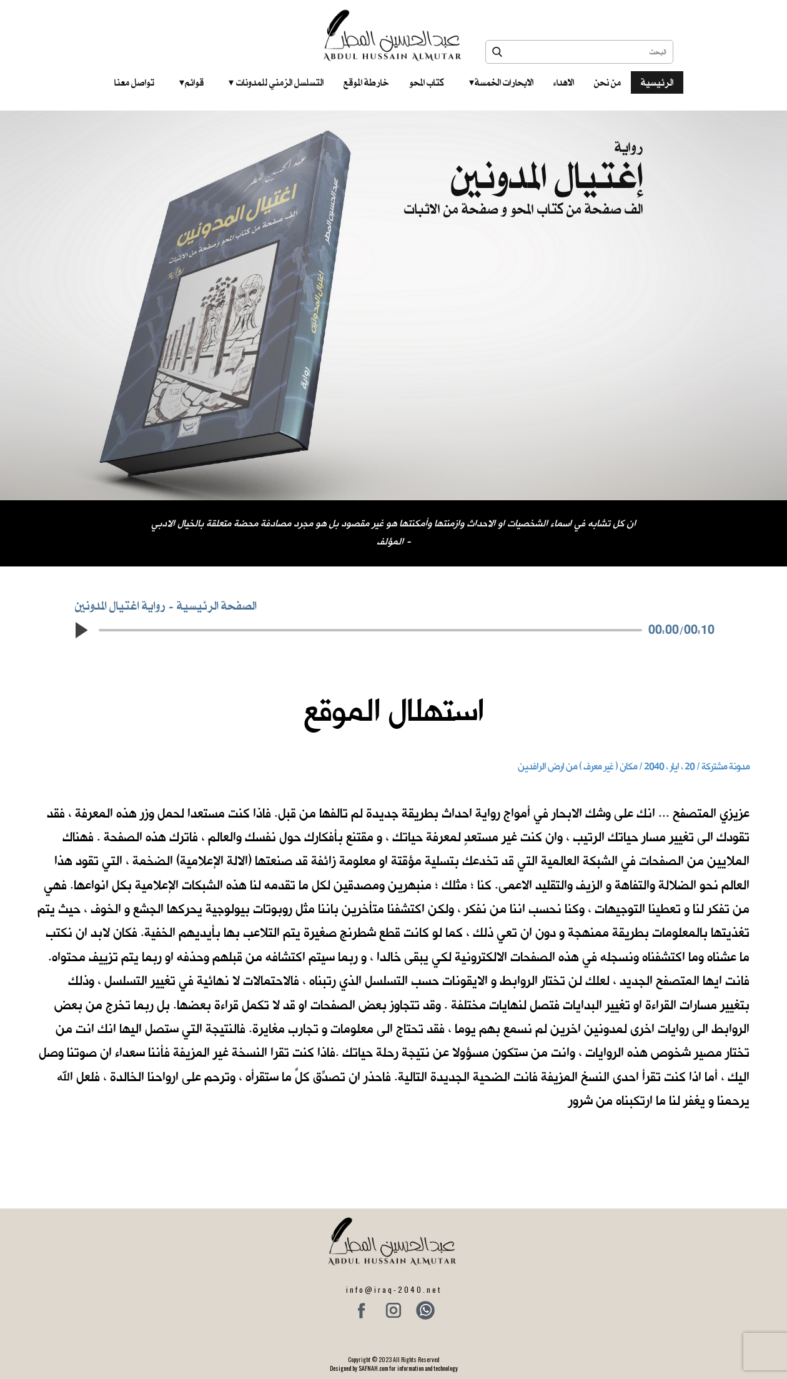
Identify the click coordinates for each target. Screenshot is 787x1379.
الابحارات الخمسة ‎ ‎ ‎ (501, 82)
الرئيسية (657, 82)
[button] (81, 630)
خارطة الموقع (366, 82)
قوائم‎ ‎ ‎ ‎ (191, 82)
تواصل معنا (134, 82)
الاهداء (563, 82)
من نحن (607, 82)
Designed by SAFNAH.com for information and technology (394, 1368)
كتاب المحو (426, 82)
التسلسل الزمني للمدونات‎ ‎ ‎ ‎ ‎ (276, 82)
